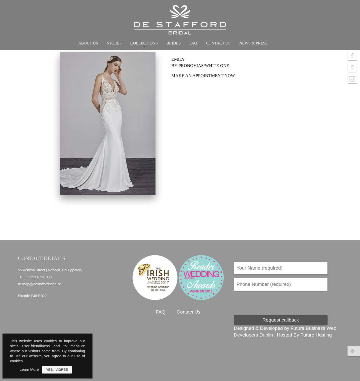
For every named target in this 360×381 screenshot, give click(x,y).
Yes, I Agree (57, 370)
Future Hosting (316, 335)
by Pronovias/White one (200, 65)
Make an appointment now (203, 75)
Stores (114, 43)
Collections (144, 43)
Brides (173, 43)
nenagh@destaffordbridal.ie (39, 284)
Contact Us (218, 43)
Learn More (29, 369)
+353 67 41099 (40, 277)
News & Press (253, 43)
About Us (88, 43)
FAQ (193, 43)
